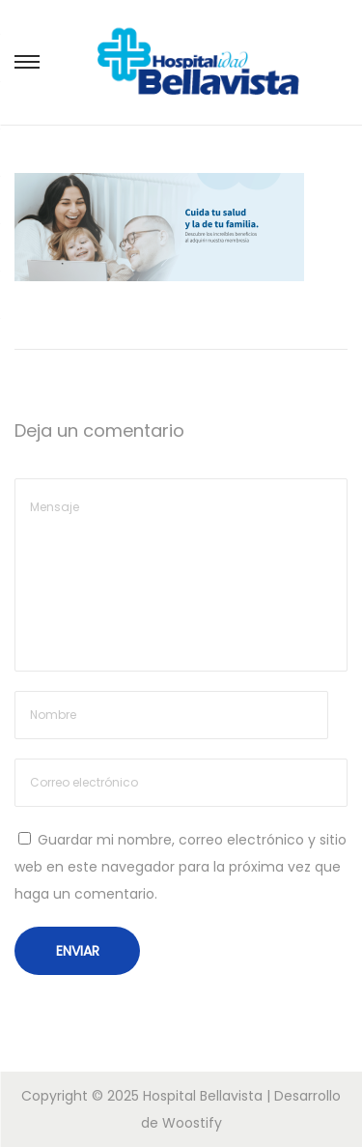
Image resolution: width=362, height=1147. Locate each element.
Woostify (192, 1123)
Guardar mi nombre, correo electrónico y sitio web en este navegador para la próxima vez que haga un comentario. (180, 866)
